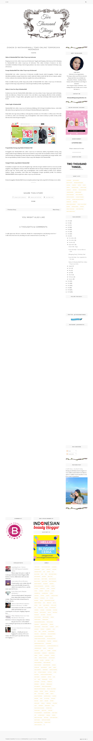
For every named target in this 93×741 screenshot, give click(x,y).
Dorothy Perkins (37, 602)
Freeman (51, 624)
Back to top (84, 739)
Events (84, 185)
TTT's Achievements (38, 712)
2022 (68, 221)
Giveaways (69, 189)
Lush (52, 660)
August (70, 266)
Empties (79, 185)
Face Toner (43, 614)
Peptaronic (36, 684)
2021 (68, 223)
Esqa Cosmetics (46, 605)
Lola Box (41, 660)
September (72, 244)
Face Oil (49, 612)
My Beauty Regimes (42, 672)
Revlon (46, 691)
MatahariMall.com (11, 174)
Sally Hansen (41, 693)
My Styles (68, 199)
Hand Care (36, 633)
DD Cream (36, 600)
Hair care (75, 189)
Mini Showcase (44, 667)
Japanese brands (70, 192)
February (71, 277)
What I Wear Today (53, 717)
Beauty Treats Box (52, 581)
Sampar (46, 693)
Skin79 (41, 700)
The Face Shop (37, 710)
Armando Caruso (37, 571)
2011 (68, 287)
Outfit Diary (36, 681)
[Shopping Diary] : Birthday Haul (77, 254)
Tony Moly (50, 710)
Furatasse (52, 626)
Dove (44, 602)
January (71, 279)
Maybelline (36, 667)
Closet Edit (36, 595)
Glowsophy (48, 629)
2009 (68, 292)
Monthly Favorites (53, 669)
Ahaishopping (37, 569)
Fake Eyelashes (46, 617)
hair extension (51, 631)
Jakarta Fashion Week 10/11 (39, 645)
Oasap (39, 679)
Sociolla (43, 703)
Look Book (47, 660)
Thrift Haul (44, 710)
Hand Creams (43, 633)
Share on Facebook (20, 197)
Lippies (35, 657)
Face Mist (36, 612)
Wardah (53, 715)
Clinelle (51, 593)
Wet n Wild (46, 717)
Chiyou (35, 590)
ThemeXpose (18, 739)
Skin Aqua (53, 698)
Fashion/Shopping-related (39, 621)
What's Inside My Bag (71, 211)
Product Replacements (71, 204)
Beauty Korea (44, 578)
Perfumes (75, 201)
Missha (54, 667)
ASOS (44, 571)
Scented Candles (75, 206)
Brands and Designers (78, 182)
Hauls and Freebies (82, 189)
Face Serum (36, 614)
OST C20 (50, 679)
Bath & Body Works (52, 574)
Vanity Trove (54, 712)
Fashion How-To (37, 619)
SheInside (36, 698)
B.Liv (53, 571)
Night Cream (36, 676)
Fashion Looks (45, 619)
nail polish (36, 674)
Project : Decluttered (82, 204)
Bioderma (52, 583)
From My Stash (83, 187)
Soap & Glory (36, 703)
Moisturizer (45, 669)
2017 (68, 231)
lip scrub (53, 655)
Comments (70, 454)
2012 (68, 285)
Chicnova (53, 588)
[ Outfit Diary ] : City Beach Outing (74, 469)
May (70, 270)
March (70, 274)
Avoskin (48, 571)
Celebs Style (42, 588)
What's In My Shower (46, 719)
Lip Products (46, 655)
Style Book (55, 703)
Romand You (52, 691)
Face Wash (49, 614)
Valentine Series (47, 712)
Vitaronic (48, 715)
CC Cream (36, 588)
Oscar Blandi (44, 679)
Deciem (41, 600)
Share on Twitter (36, 197)
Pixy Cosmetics (37, 686)
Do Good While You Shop (49, 600)
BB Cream (44, 576)
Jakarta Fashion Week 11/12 (52, 645)
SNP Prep (51, 700)
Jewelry (44, 648)
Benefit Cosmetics (37, 583)
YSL (44, 724)
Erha (40, 605)
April (70, 272)
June (70, 268)
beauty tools (44, 581)
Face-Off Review (37, 617)
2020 (68, 225)
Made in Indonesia (70, 194)
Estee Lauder (53, 605)
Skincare (82, 206)
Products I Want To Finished (39, 688)
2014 (68, 281)
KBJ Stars (54, 650)
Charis (48, 588)
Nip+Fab (49, 676)
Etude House (40, 607)
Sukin (35, 705)
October (71, 242)
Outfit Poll (43, 681)
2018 (68, 229)
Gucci (54, 629)
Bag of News (36, 574)
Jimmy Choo (50, 648)
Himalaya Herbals (48, 636)
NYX (35, 679)
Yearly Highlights (38, 724)
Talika (53, 705)
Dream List (49, 602)
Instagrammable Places (39, 643)
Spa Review (49, 703)
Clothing (68, 185)
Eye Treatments (53, 607)
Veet (35, 715)
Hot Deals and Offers (51, 638)
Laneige (40, 655)
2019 (68, 227)
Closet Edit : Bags (73, 246)
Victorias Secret (41, 715)
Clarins (52, 590)
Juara (41, 650)
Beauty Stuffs (69, 182)
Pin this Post (50, 197)
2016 (68, 233)
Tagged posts (47, 705)
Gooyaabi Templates (32, 739)
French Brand (37, 626)
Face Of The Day (43, 612)
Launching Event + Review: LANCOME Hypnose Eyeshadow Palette (19, 569)
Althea (43, 569)
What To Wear (37, 719)
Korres (35, 655)
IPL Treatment (48, 643)
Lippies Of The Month (43, 657)
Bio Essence (45, 583)
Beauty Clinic (37, 578)
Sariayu (52, 693)
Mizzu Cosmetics (37, 669)
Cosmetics (74, 185)
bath (46, 574)
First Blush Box (50, 621)
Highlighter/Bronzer (38, 636)
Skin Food (36, 700)
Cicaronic (41, 590)
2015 (68, 236)
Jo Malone (36, 650)
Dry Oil (54, 602)
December (71, 238)
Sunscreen (41, 705)
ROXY (35, 693)
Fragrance (36, 624)
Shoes (41, 698)
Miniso (50, 667)
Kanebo (48, 650)
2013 (68, 283)
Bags (42, 574)
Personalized (49, 684)
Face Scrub (55, 612)
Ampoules (48, 569)
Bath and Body (76, 180)
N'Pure (54, 672)
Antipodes (54, 569)
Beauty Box (50, 576)
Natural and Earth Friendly (78, 199)
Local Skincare (52, 657)
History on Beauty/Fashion (39, 638)
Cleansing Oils (37, 593)
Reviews (68, 206)
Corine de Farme (54, 595)
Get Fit (57, 626)
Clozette (47, 595)
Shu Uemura (46, 698)
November (71, 240)
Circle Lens (47, 590)
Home (6, 2)
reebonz (36, 691)
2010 (68, 289)
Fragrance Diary (75, 187)
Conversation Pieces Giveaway (19, 581)
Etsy (35, 607)
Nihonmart (43, 676)
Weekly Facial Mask (38, 717)
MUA (35, 672)
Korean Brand (78, 192)
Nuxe (54, 676)
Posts (69, 451)
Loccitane (36, 660)
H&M (39, 631)
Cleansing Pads (45, 593)
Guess (35, 631)
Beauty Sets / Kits (52, 578)
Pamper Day (69, 201)
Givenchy (42, 629)
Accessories (69, 180)
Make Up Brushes (79, 194)
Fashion (68, 187)
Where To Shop (47, 722)
